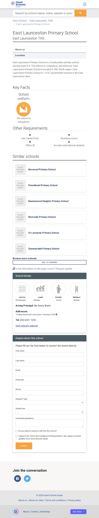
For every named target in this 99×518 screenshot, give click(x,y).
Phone (18, 389)
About (26, 511)
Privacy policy (74, 500)
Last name (20, 360)
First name (20, 351)
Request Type (21, 399)
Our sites (77, 511)
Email (18, 370)
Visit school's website (27, 325)
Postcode (20, 380)
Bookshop (45, 511)
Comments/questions (25, 418)
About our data (36, 500)
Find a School (20, 20)
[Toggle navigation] (85, 4)
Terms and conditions (55, 500)
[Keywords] (44, 13)
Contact (34, 511)
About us (20, 49)
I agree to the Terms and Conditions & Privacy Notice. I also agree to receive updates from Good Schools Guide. (49, 437)
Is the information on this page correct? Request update (42, 268)
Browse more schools (25, 258)
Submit (24, 446)
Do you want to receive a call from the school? (37, 431)
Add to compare (49, 262)
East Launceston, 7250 (41, 20)
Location (20, 55)
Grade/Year (20, 408)
